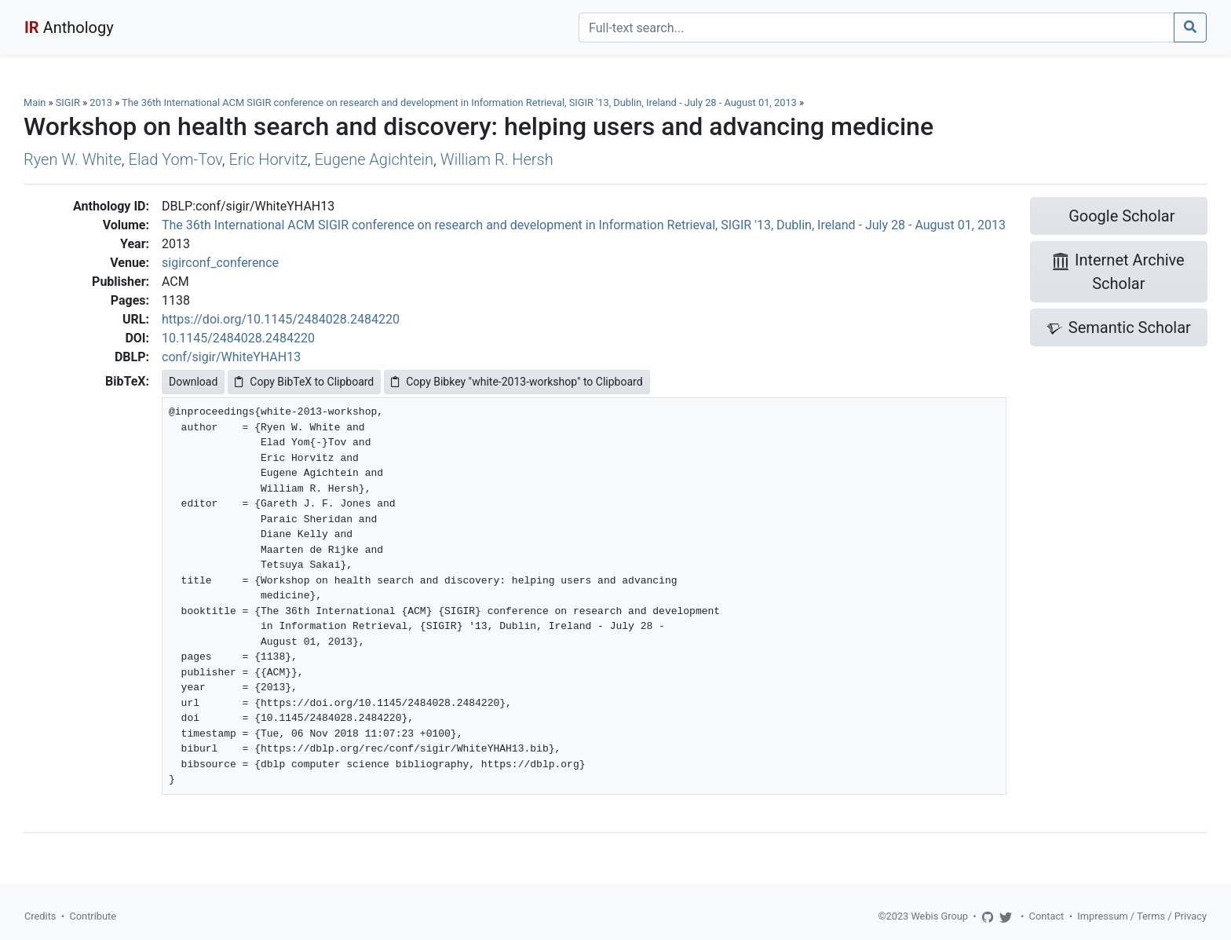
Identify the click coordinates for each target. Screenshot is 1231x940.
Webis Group (939, 916)
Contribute (92, 916)
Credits (40, 916)
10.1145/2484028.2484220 (238, 338)
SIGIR (68, 102)
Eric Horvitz (267, 159)
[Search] (876, 27)
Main (35, 102)
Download (193, 381)
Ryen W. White (73, 159)
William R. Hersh (496, 159)
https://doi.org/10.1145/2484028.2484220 (281, 319)
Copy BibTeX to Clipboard (304, 381)
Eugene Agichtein (374, 159)
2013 (100, 102)
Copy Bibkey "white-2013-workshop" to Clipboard (516, 381)
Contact (1047, 916)
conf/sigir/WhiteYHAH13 (231, 356)
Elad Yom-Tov (175, 159)
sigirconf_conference (220, 262)
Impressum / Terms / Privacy (1142, 916)
